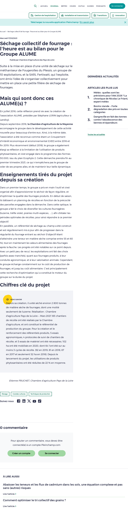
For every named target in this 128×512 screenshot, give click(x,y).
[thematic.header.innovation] (118, 15)
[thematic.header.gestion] (43, 15)
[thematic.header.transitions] (100, 15)
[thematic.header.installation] (74, 15)
